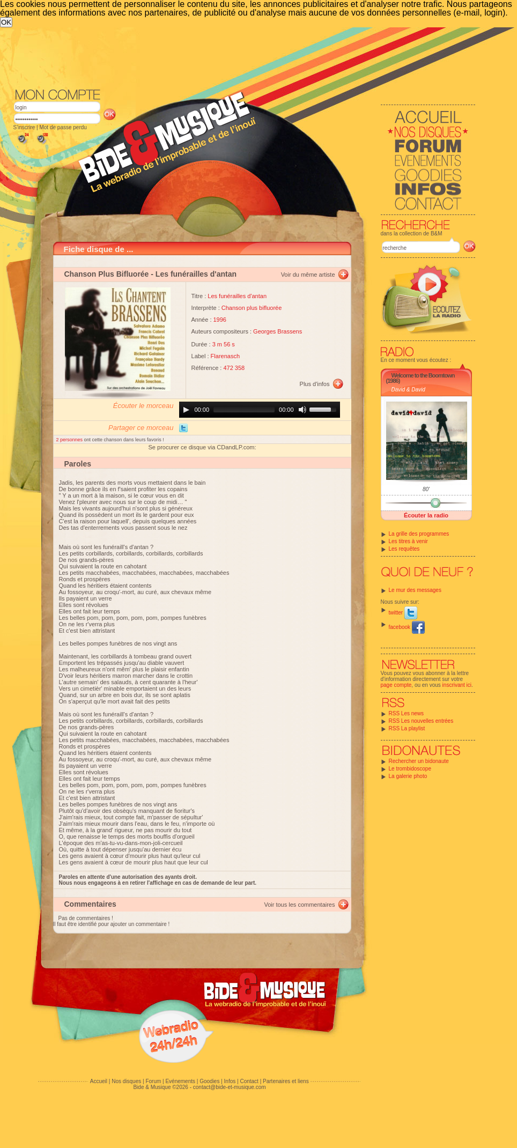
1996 (219, 319)
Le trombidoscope (410, 769)
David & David (408, 389)
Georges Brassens (277, 331)
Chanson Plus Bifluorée (106, 274)
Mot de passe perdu (62, 127)
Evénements (180, 1081)
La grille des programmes (419, 534)
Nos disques (126, 1081)
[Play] (186, 409)
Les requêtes (404, 549)
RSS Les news (406, 713)
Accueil (98, 1081)
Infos (230, 1081)
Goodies (209, 1081)
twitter (403, 613)
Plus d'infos (315, 384)
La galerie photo (408, 776)
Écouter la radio (426, 515)
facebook (407, 627)
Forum (153, 1081)
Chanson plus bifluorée (251, 308)
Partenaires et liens (286, 1081)
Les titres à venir (408, 541)
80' (426, 489)
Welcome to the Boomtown (423, 375)
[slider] (244, 409)
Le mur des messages (415, 590)
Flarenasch (225, 356)
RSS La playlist (407, 728)
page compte (396, 685)
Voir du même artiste (308, 274)
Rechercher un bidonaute (419, 761)
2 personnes (70, 439)
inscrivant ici (456, 685)
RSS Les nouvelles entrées (421, 721)
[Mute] (302, 409)
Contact (249, 1081)
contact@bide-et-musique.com (229, 1087)
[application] (259, 410)
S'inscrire (24, 127)
